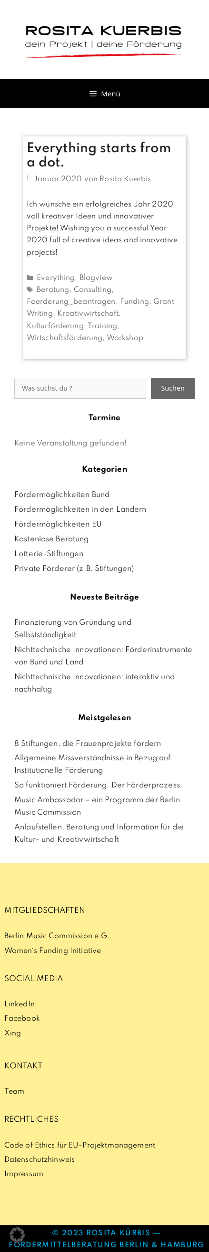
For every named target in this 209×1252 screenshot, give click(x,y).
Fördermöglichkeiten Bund (61, 495)
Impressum (23, 1174)
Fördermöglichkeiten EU (58, 524)
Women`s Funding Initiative (52, 951)
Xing (12, 1033)
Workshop (125, 338)
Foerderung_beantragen (71, 302)
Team (14, 1092)
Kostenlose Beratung (51, 539)
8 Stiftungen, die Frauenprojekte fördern (87, 744)
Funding (134, 302)
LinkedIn (19, 1004)
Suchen (173, 388)
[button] (17, 1235)
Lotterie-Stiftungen (49, 554)
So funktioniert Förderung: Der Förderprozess (97, 785)
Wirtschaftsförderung (65, 338)
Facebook (22, 1019)
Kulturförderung (55, 326)
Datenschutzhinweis (39, 1160)
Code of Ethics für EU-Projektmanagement (79, 1145)
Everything (56, 278)
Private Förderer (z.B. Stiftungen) (74, 569)
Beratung (53, 290)
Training (102, 326)
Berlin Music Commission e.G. (57, 936)
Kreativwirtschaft (88, 314)
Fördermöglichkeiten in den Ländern (80, 510)
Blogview (96, 278)
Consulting (92, 290)
